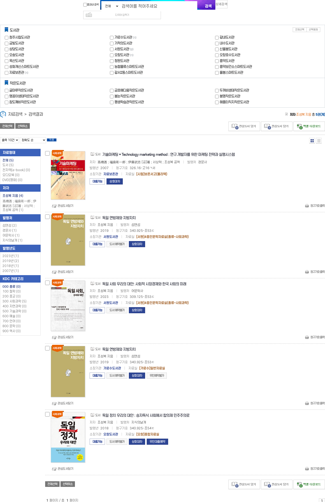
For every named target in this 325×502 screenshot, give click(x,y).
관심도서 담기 (244, 119)
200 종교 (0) (11, 290)
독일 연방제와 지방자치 (119, 212)
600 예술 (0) (11, 310)
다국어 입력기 (238, 6)
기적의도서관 (123, 36)
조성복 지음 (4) (12, 190)
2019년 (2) (10, 255)
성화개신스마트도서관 (24, 59)
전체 (8, 154)
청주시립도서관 (19, 30)
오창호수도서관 (230, 48)
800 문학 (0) (11, 320)
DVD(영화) (12, 174)
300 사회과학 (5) (14, 295)
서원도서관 (121, 42)
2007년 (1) (10, 265)
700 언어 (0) (11, 315)
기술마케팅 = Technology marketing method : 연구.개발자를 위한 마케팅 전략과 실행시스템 (168, 148)
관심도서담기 (65, 200)
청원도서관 (121, 53)
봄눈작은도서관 (124, 89)
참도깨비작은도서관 (22, 95)
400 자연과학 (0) (14, 300)
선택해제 (313, 22)
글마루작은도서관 (21, 83)
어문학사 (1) (10, 230)
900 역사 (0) (11, 325)
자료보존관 (16, 65)
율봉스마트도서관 (231, 65)
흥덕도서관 (227, 53)
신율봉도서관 (228, 42)
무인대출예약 (157, 436)
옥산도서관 (16, 53)
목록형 (319, 133)
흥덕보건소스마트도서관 (236, 59)
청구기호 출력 (317, 200)
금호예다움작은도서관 (129, 83)
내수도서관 (227, 36)
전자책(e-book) (16, 164)
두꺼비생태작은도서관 (234, 83)
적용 (55, 133)
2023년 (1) (10, 250)
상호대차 (114, 175)
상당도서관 (16, 42)
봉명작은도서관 (230, 89)
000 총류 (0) (11, 281)
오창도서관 (121, 48)
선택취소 (23, 119)
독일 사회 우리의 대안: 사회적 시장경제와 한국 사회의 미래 (144, 278)
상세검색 (223, 5)
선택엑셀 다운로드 (309, 119)
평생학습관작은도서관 (129, 95)
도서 (8, 159)
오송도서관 (16, 48)
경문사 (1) (9, 225)
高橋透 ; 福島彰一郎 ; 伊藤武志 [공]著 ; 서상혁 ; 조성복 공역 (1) (19, 199)
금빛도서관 (16, 36)
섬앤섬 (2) (9, 220)
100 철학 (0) (11, 286)
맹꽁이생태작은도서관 (24, 89)
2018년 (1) (10, 260)
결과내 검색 (88, 5)
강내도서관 (227, 30)
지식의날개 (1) (12, 235)
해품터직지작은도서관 (234, 95)
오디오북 (10, 169)
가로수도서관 (123, 30)
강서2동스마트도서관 (128, 65)
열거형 (312, 133)
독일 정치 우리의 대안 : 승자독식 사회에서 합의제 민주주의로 (145, 409)
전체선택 (299, 22)
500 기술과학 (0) (14, 305)
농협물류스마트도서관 (129, 59)
